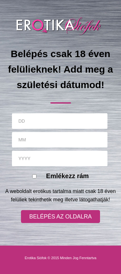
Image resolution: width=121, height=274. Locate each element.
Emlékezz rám (67, 176)
